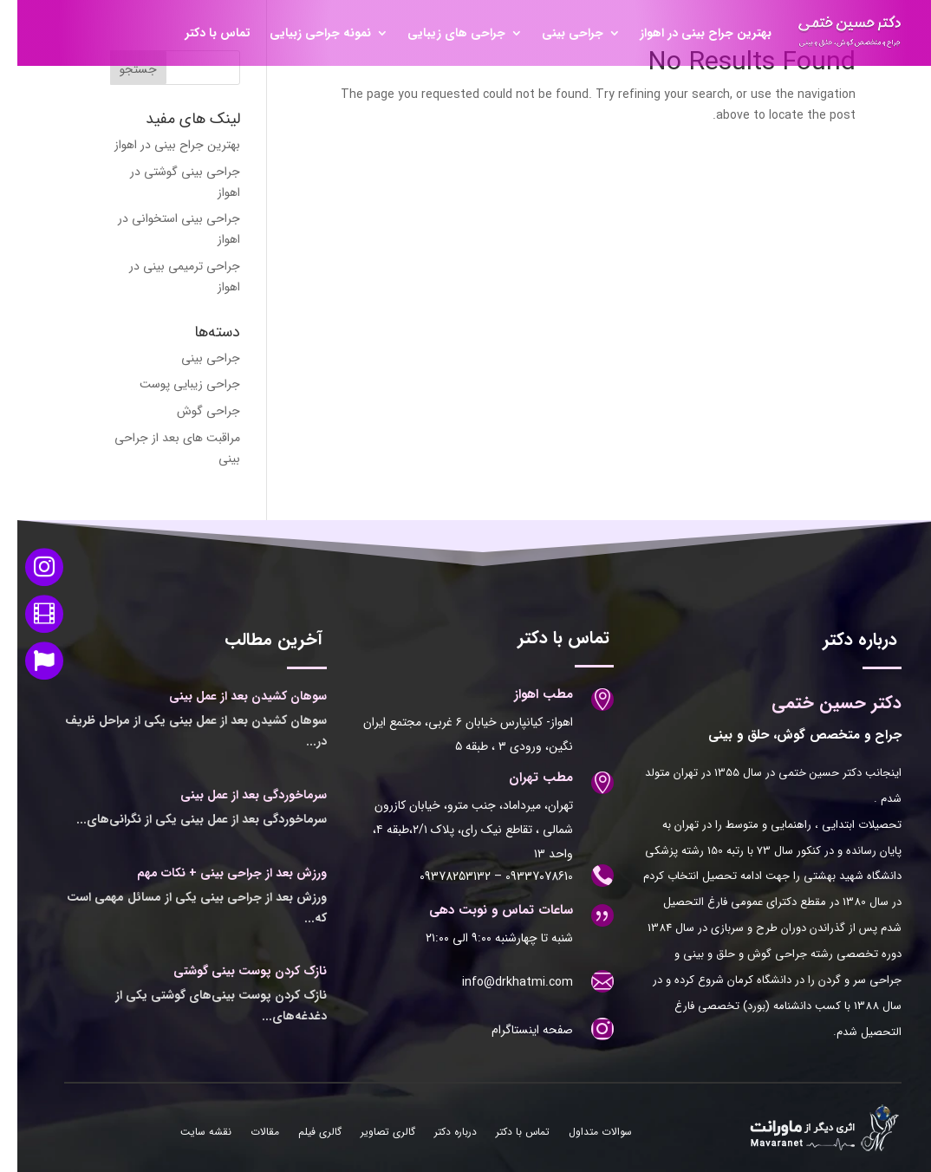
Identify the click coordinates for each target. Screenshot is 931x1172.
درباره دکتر (438, 1133)
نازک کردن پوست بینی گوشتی (232, 970)
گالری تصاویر (370, 1133)
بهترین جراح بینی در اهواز (688, 32)
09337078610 (520, 876)
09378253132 (437, 876)
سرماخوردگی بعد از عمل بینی (236, 794)
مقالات (247, 1133)
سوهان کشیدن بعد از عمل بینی (230, 696)
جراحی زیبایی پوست (172, 384)
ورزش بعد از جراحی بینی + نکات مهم (214, 872)
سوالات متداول (583, 1133)
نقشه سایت (188, 1133)
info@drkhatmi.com (500, 982)
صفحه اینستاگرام (515, 1029)
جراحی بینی (555, 32)
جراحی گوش (191, 410)
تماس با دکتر (200, 32)
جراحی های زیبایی (439, 32)
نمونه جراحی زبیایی (303, 32)
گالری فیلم (302, 1133)
